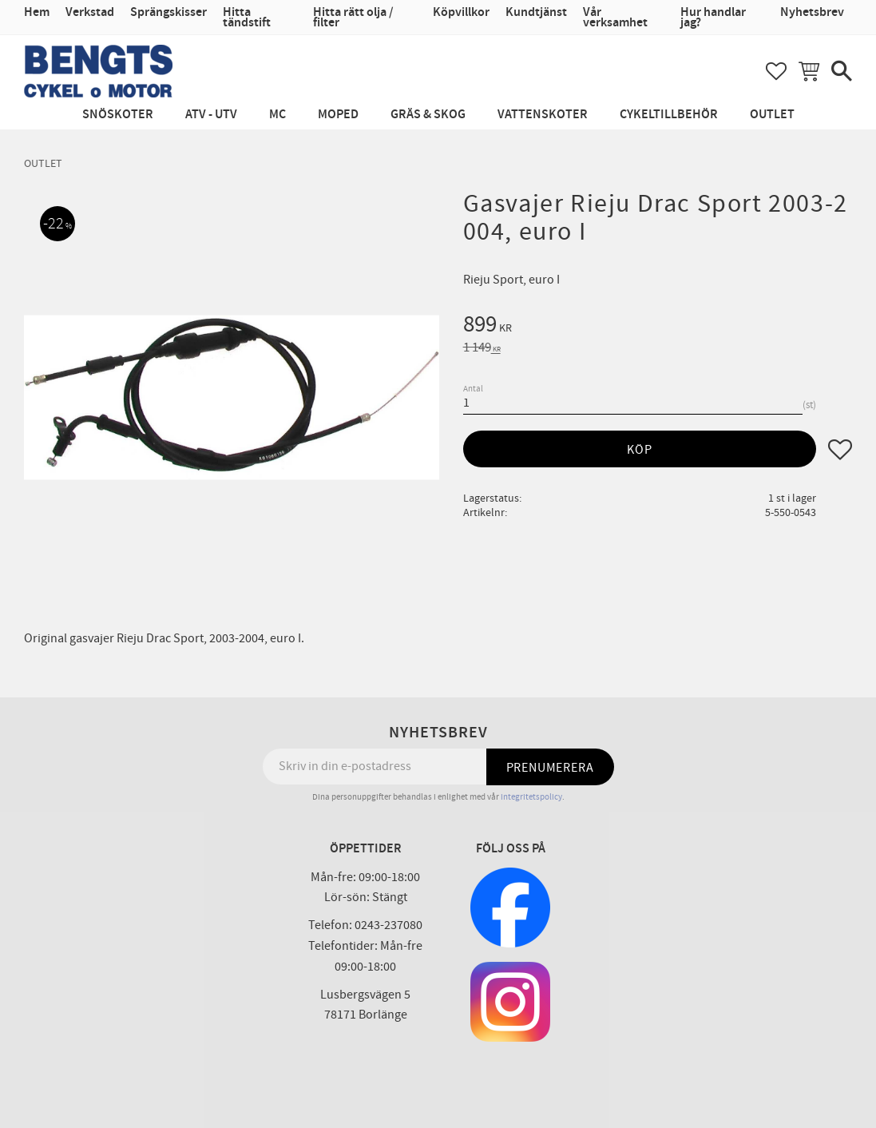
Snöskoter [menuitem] (117, 114)
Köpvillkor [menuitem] (461, 12)
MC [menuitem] (277, 114)
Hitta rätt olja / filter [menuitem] (353, 17)
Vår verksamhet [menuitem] (615, 17)
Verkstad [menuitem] (89, 12)
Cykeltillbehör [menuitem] (669, 114)
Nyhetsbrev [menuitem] (812, 12)
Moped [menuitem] (338, 114)
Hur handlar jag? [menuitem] (713, 17)
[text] (657, 327)
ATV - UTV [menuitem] (211, 114)
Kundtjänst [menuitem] (536, 12)
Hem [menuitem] (37, 12)
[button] (776, 71)
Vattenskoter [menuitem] (542, 114)
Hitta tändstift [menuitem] (247, 17)
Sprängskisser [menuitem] (168, 12)
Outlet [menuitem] (772, 114)
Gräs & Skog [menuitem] (428, 114)
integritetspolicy (531, 797)
